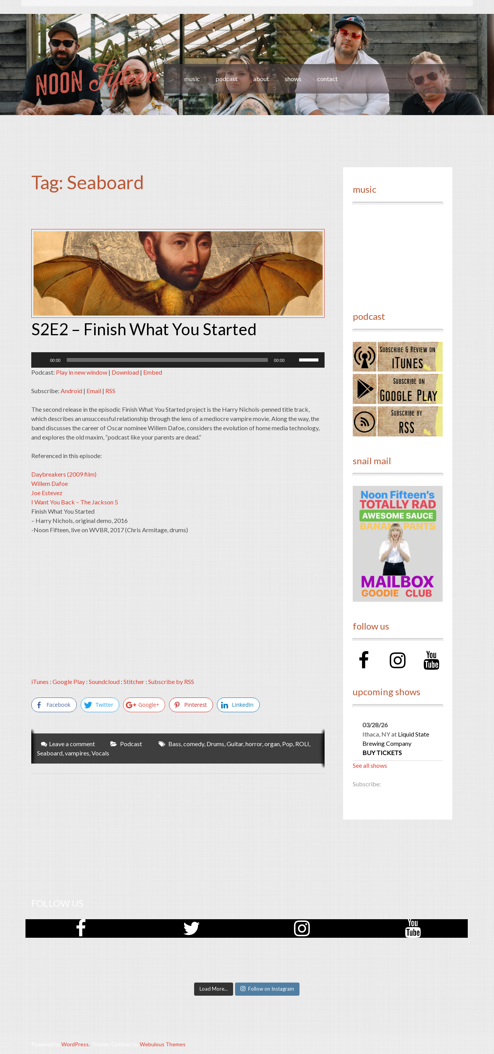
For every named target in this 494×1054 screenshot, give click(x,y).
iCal (393, 784)
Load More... (214, 989)
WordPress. (75, 1044)
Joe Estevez (47, 492)
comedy (193, 743)
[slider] (167, 360)
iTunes (40, 681)
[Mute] (293, 360)
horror (253, 743)
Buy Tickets (382, 752)
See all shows (370, 765)
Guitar (235, 743)
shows (293, 78)
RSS (110, 390)
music (192, 78)
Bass (174, 743)
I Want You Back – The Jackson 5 (74, 502)
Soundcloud (104, 681)
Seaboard (50, 753)
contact (327, 78)
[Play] (41, 360)
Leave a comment (72, 743)
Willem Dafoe (49, 483)
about (261, 78)
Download (125, 372)
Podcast (131, 743)
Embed (152, 372)
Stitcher (134, 681)
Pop (287, 743)
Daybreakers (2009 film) (63, 474)
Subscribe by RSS (171, 681)
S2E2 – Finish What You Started (144, 329)
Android (71, 390)
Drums (215, 743)
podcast (226, 78)
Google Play (68, 681)
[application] (178, 360)
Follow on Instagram (267, 989)
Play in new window (81, 372)
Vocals (100, 753)
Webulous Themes (163, 1044)
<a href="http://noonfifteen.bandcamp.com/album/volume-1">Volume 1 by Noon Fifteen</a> (397, 253)
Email (93, 390)
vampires (77, 753)
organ (272, 743)
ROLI (302, 743)
